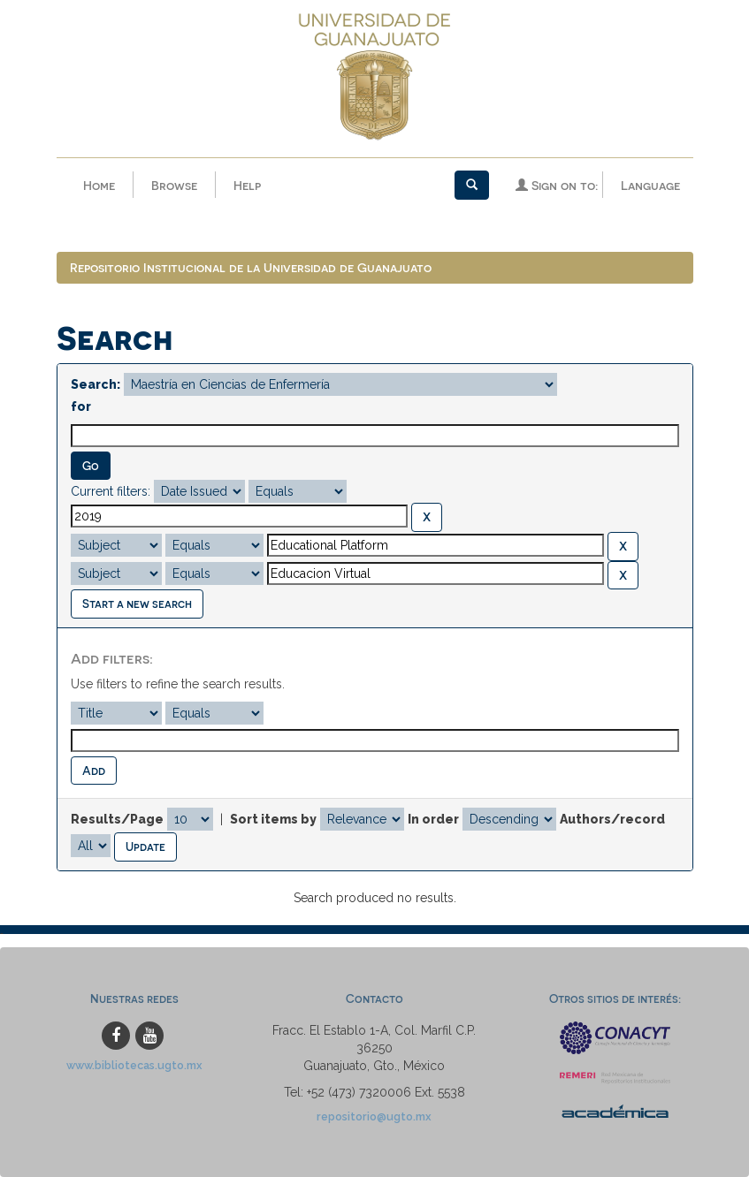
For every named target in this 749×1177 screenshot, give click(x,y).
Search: (95, 384)
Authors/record (612, 819)
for (81, 406)
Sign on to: (557, 185)
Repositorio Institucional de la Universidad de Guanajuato (251, 267)
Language (650, 185)
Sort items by (273, 819)
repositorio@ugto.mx (374, 1116)
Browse (174, 185)
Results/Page (117, 819)
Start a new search (137, 603)
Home (99, 185)
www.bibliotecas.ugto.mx (134, 1065)
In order (433, 819)
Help (247, 185)
